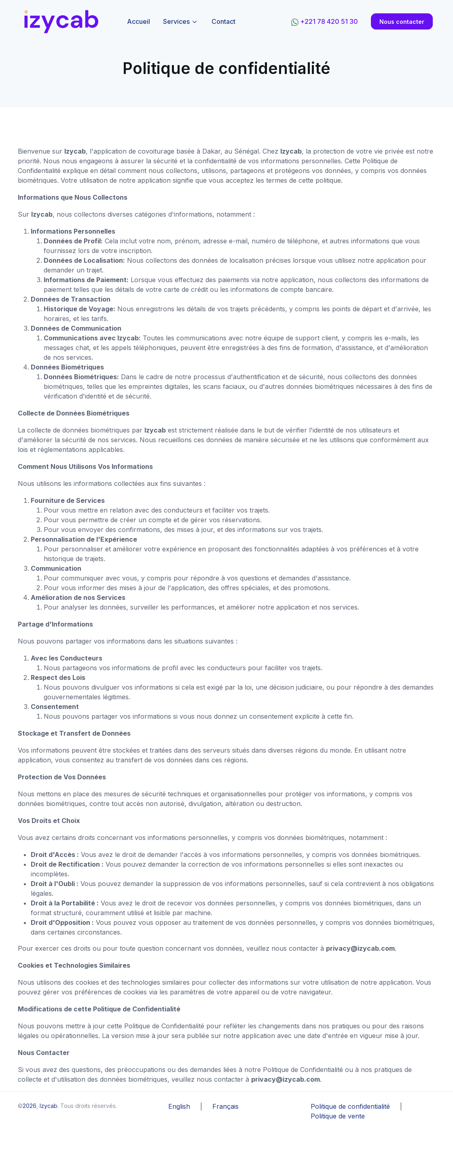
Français (225, 1106)
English (179, 1106)
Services (176, 21)
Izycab (48, 1105)
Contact (223, 21)
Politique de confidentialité (350, 1106)
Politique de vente (338, 1116)
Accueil (138, 21)
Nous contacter (401, 21)
